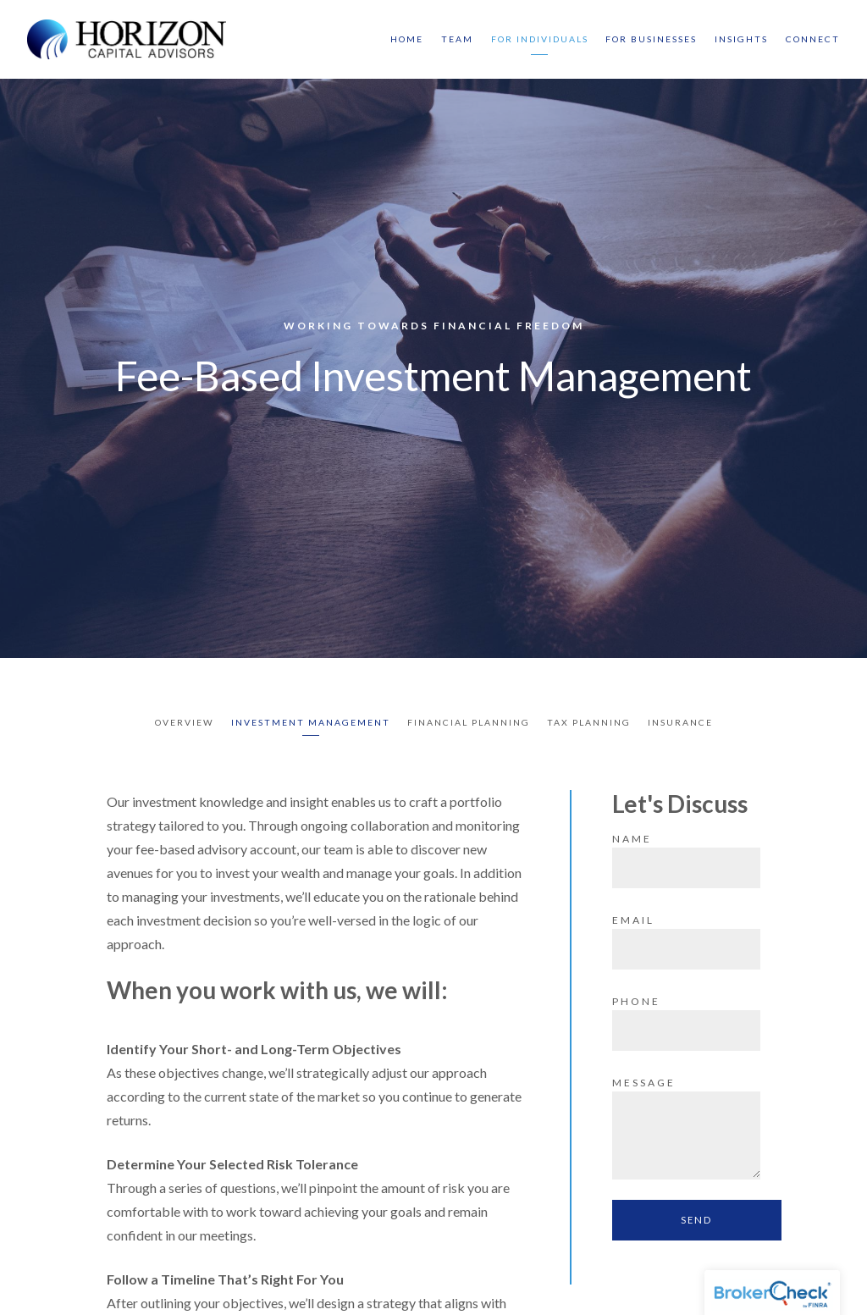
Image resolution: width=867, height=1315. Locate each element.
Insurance (680, 722)
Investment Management (310, 722)
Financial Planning (468, 722)
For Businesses (651, 39)
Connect (813, 39)
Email (633, 920)
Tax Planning (589, 722)
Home (406, 39)
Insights (741, 39)
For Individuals (539, 39)
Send (696, 1219)
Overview (184, 722)
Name (632, 838)
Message (644, 1082)
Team (457, 39)
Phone (636, 1001)
